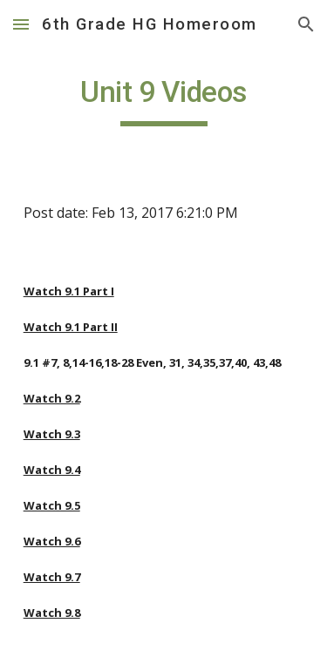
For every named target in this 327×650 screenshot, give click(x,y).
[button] (21, 24)
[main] (164, 100)
